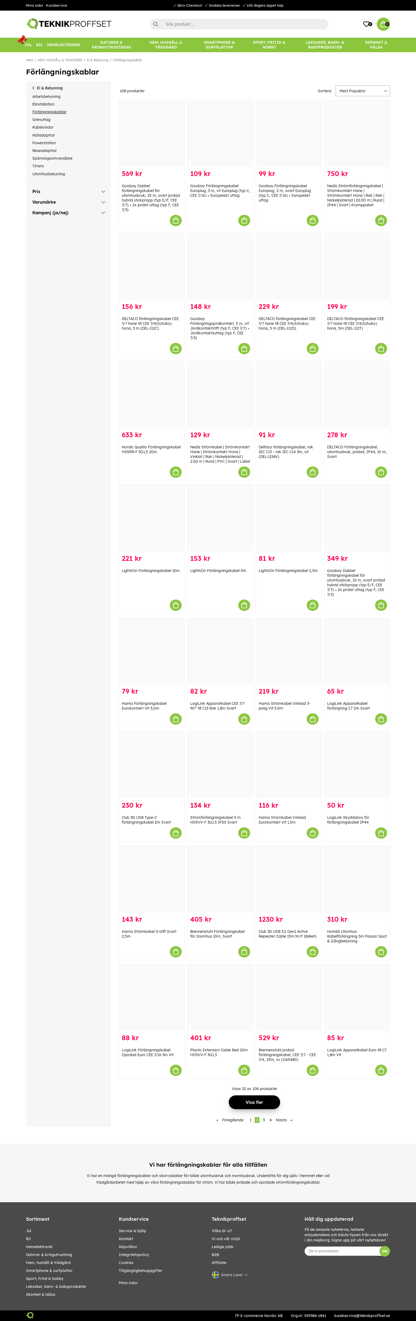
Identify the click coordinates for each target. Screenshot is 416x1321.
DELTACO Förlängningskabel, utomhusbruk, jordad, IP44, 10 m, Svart (357, 452)
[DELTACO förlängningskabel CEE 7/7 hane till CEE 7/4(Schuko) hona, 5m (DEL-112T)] (357, 266)
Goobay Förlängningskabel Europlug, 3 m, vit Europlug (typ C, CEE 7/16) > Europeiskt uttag (220, 190)
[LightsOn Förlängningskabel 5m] (220, 518)
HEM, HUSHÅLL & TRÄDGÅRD (60, 60)
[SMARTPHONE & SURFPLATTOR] (219, 45)
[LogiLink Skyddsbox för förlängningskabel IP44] (357, 765)
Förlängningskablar (127, 60)
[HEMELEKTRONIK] (64, 45)
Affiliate (219, 1262)
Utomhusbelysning (48, 174)
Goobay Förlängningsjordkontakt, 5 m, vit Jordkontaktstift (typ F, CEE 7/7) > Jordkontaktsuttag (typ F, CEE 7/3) (219, 328)
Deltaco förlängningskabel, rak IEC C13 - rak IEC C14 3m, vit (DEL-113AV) (286, 452)
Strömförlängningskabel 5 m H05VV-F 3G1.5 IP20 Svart (215, 820)
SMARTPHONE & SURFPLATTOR (49, 1270)
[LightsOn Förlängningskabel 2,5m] (289, 518)
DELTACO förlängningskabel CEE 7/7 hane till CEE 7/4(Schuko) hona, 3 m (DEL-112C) (150, 323)
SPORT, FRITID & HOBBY (44, 1278)
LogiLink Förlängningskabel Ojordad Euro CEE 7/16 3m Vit (148, 1052)
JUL (28, 1230)
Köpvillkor (128, 1246)
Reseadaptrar (44, 150)
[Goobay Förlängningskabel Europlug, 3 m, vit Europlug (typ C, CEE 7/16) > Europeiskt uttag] (220, 133)
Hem (29, 60)
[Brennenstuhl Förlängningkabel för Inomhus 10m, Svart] (220, 879)
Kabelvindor (43, 127)
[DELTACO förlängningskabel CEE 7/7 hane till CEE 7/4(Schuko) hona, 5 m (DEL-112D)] (289, 266)
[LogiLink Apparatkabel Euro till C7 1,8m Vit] (357, 998)
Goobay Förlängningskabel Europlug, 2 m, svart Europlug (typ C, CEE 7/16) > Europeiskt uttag (285, 193)
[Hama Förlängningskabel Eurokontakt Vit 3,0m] (152, 651)
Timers (38, 166)
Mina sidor (34, 5)
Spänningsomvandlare (52, 158)
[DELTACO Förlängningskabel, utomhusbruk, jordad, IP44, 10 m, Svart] (357, 394)
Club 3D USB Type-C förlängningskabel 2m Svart (146, 820)
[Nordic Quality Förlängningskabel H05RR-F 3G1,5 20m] (152, 394)
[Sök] (239, 24)
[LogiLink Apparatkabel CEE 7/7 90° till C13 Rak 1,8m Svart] (220, 651)
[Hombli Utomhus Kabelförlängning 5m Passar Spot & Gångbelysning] (357, 879)
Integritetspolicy (134, 1254)
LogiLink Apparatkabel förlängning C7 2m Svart (348, 706)
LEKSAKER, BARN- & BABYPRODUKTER (56, 1286)
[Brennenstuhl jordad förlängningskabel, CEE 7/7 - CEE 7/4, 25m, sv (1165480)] (289, 998)
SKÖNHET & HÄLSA (40, 1294)
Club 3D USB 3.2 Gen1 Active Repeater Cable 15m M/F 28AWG (288, 934)
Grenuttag (41, 119)
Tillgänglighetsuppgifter (140, 1270)
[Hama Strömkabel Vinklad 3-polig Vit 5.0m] (289, 651)
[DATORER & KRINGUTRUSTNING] (111, 45)
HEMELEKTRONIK (39, 1246)
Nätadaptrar (43, 135)
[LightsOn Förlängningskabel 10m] (152, 518)
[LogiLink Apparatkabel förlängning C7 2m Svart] (357, 651)
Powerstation (44, 143)
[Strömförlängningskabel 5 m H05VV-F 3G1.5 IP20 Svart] (220, 765)
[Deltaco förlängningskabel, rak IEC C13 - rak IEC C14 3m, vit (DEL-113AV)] (289, 394)
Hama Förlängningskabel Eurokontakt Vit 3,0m (144, 706)
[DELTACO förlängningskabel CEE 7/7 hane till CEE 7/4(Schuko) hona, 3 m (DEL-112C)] (152, 266)
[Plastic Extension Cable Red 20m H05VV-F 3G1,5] (220, 998)
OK (385, 1251)
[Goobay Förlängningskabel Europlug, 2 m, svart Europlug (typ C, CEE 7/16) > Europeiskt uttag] (289, 133)
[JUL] (28, 45)
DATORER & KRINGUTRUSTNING (49, 1254)
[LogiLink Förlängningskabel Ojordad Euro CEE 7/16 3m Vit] (152, 998)
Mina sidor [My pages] (128, 1282)
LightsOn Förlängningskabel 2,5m (288, 570)
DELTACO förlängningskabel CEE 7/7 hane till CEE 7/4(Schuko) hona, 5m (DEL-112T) (355, 323)
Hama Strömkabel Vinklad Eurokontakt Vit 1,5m (282, 820)
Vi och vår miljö (226, 1238)
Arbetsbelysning (46, 96)
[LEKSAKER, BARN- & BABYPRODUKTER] (324, 45)
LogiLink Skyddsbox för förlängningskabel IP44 (348, 820)
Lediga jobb (222, 1246)
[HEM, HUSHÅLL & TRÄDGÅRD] (166, 45)
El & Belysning (98, 60)
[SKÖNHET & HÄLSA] (376, 45)
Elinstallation (43, 104)
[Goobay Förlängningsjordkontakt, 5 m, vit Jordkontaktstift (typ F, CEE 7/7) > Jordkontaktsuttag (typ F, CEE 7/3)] (220, 266)
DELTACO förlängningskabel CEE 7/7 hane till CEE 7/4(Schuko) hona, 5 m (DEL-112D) (287, 323)
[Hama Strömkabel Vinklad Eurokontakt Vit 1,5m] (289, 765)
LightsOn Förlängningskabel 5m (218, 570)
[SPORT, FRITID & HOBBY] (269, 45)
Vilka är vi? (222, 1230)
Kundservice (56, 5)
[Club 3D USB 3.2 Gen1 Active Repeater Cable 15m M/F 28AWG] (289, 879)
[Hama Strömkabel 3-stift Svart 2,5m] (152, 879)
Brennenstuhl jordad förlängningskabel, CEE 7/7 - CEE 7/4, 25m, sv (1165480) (287, 1055)
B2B (215, 1254)
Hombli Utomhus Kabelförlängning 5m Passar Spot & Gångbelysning (357, 936)
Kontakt (126, 1238)
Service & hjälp (132, 1230)
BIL (28, 1238)
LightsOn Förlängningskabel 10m (151, 570)
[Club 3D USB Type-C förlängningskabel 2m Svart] (152, 765)
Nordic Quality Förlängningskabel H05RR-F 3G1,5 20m (151, 449)
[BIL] (39, 45)
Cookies (126, 1262)
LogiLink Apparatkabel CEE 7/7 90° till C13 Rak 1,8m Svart (217, 706)
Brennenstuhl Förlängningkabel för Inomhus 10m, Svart (217, 934)
